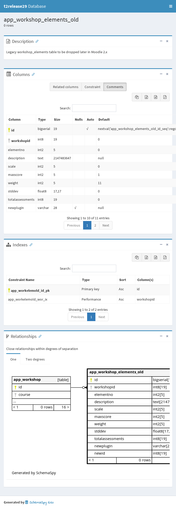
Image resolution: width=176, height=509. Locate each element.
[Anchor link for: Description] (36, 41)
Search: (88, 108)
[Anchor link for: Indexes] (30, 244)
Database (25, 6)
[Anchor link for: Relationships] (39, 336)
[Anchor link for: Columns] (32, 74)
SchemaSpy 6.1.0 (39, 502)
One (13, 359)
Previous (73, 225)
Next (105, 225)
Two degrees (35, 359)
